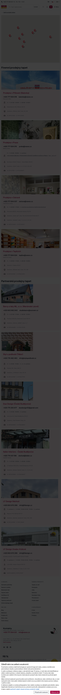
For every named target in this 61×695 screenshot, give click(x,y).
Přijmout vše (55, 692)
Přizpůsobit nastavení (41, 692)
